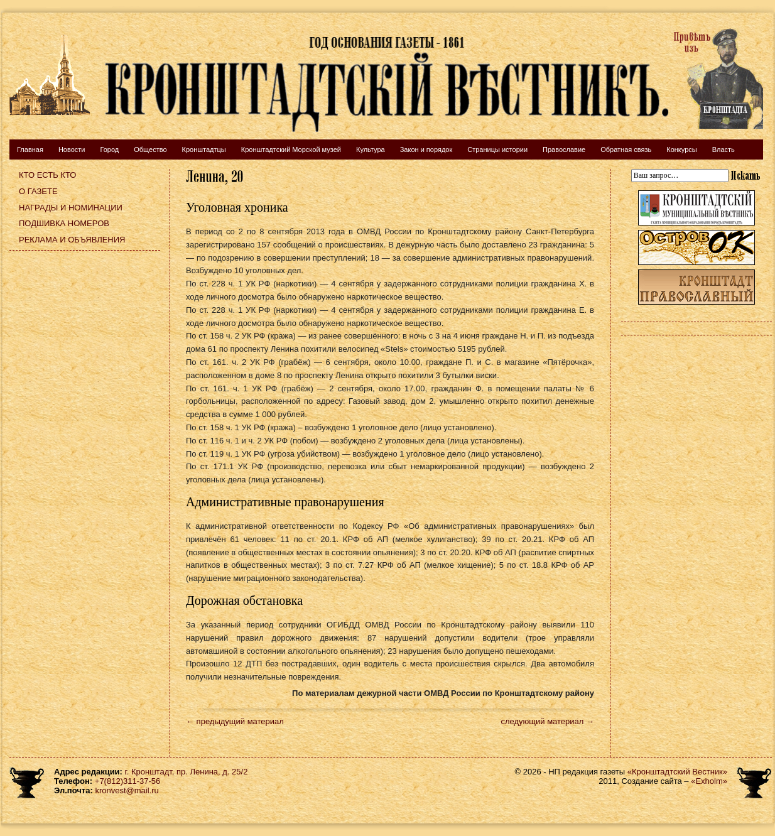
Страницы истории (497, 149)
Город (109, 149)
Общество (150, 149)
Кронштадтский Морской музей (291, 149)
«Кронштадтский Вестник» (677, 771)
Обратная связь (625, 149)
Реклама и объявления (72, 239)
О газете (38, 191)
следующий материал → (547, 721)
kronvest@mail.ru (126, 790)
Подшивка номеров (64, 223)
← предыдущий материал (235, 721)
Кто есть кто (47, 175)
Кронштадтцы (204, 149)
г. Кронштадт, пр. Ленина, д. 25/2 (186, 771)
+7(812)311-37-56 (127, 781)
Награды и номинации (70, 207)
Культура (370, 149)
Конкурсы (681, 149)
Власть (723, 149)
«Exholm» (709, 781)
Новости (71, 149)
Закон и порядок (426, 149)
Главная (30, 149)
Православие (564, 149)
